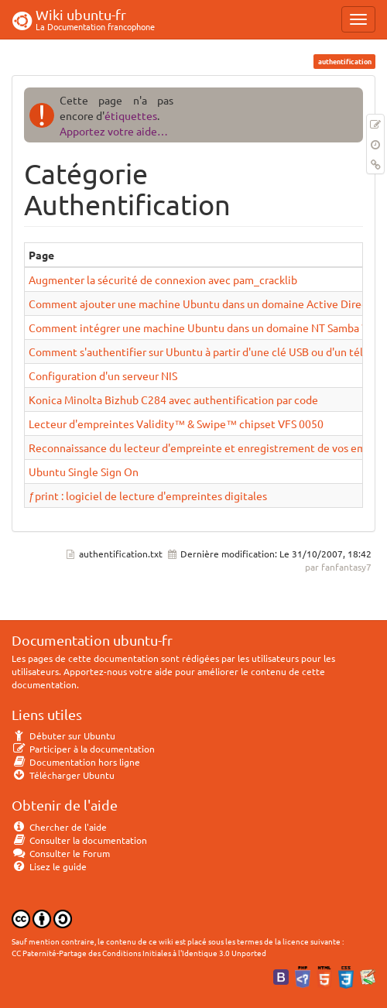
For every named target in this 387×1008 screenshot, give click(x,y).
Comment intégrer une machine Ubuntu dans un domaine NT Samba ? (197, 327)
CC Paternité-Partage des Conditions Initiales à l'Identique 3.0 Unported (139, 952)
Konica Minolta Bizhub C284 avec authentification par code (173, 399)
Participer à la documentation (83, 748)
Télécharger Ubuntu (63, 775)
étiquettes (130, 115)
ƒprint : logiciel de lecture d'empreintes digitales (148, 495)
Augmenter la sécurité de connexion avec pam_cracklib (163, 279)
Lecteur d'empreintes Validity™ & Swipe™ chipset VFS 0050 (176, 423)
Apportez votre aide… (114, 131)
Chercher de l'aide (59, 827)
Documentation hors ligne (76, 762)
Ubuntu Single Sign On (84, 471)
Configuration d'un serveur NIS (103, 375)
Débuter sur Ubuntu (63, 735)
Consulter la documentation (79, 840)
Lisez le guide (49, 866)
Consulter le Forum (61, 853)
